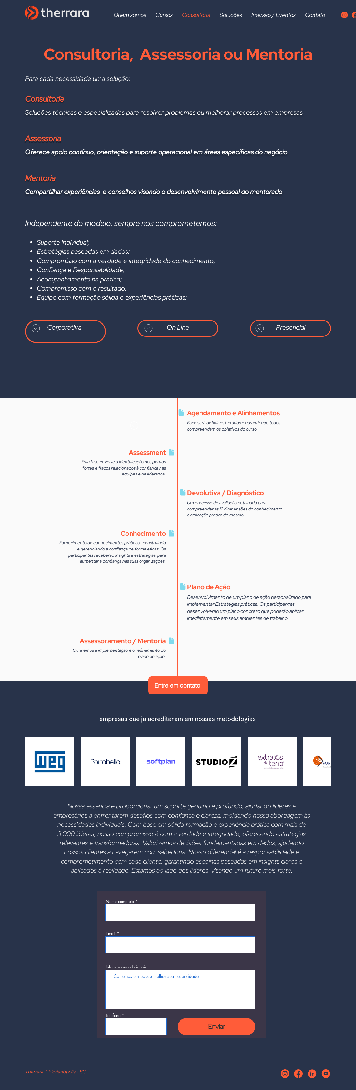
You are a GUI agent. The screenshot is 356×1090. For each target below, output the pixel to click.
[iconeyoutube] (326, 1073)
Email (111, 934)
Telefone (113, 1015)
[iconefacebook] (298, 1073)
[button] (164, 15)
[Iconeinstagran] (344, 15)
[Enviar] (216, 1026)
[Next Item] (320, 761)
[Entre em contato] (178, 685)
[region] (65, 331)
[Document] (181, 412)
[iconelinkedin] (312, 1073)
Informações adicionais (126, 967)
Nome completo (120, 901)
